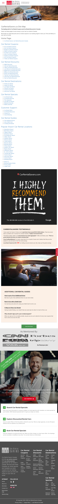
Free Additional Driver (9, 120)
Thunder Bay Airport (9, 153)
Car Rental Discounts (10, 62)
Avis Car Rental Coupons (10, 48)
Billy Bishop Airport (8, 130)
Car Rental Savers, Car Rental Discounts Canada (16, 41)
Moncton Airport (8, 142)
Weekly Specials (8, 104)
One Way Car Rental (9, 101)
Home (3, 481)
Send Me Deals (29, 326)
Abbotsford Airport (8, 129)
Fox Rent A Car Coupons (10, 52)
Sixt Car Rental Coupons (10, 57)
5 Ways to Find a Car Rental (13, 307)
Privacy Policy (7, 164)
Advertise (4, 486)
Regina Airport (7, 148)
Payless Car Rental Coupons (11, 55)
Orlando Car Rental (9, 88)
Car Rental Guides (8, 118)
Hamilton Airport (8, 138)
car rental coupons (12, 459)
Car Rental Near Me (9, 98)
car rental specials (9, 461)
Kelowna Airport (8, 139)
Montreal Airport (8, 144)
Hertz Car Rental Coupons (10, 54)
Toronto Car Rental (8, 89)
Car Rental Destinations (11, 81)
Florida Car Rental (8, 83)
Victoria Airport (7, 158)
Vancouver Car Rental (9, 91)
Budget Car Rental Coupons (11, 49)
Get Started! (29, 398)
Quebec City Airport (9, 147)
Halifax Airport (7, 136)
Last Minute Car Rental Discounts (12, 69)
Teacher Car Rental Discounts (11, 75)
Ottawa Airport (7, 145)
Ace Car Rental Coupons (10, 46)
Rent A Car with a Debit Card (13, 301)
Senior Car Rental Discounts (11, 73)
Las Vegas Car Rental (9, 86)
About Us (6, 161)
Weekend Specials (8, 103)
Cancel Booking (8, 114)
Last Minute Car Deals (37, 502)
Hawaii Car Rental (8, 85)
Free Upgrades (8, 100)
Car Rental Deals (8, 97)
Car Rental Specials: (9, 94)
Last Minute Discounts (41, 460)
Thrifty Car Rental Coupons (11, 58)
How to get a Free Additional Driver (15, 295)
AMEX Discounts (8, 64)
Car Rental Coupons (9, 44)
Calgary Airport (8, 132)
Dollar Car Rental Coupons (10, 51)
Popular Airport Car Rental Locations (16, 127)
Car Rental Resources (9, 111)
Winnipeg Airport (8, 159)
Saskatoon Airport (8, 150)
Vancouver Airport (8, 156)
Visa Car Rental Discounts (10, 78)
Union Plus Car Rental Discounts (12, 76)
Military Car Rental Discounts (11, 72)
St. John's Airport (8, 152)
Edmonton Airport (8, 133)
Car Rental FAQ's (8, 110)
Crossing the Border (9, 123)
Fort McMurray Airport (9, 135)
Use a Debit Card (8, 122)
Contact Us (7, 113)
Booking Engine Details (9, 163)
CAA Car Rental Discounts (10, 66)
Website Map (5, 494)
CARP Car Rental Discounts (11, 67)
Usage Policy (7, 166)
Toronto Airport (8, 155)
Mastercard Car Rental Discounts (12, 70)
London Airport (7, 141)
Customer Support (9, 108)
